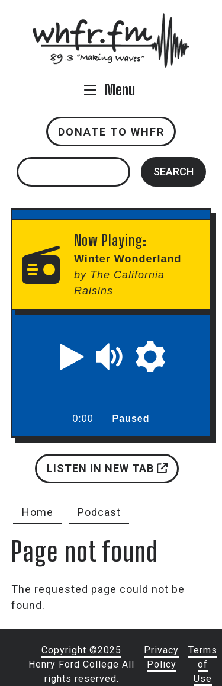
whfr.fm (111, 21)
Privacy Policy (161, 657)
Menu (120, 89)
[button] (72, 356)
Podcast (99, 512)
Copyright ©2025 (81, 650)
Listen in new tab (107, 468)
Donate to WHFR (111, 132)
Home (37, 512)
